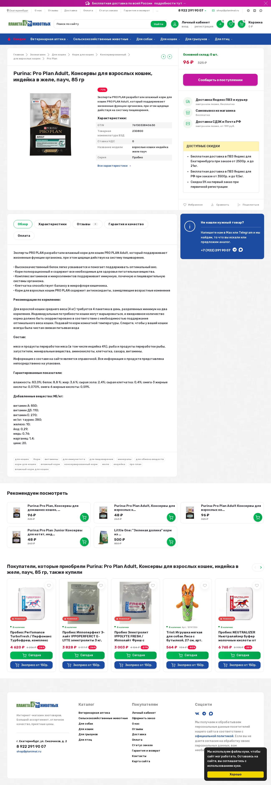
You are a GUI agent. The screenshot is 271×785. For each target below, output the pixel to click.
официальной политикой (214, 736)
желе (105, 464)
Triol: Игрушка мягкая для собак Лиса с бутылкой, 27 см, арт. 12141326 (184, 638)
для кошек (22, 459)
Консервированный (113, 54)
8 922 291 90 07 (190, 10)
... (157, 10)
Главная (18, 54)
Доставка (70, 10)
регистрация (204, 26)
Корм (36, 459)
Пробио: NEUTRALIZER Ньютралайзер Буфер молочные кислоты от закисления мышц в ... (237, 638)
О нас (38, 10)
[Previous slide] (255, 567)
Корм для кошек (83, 54)
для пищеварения (101, 459)
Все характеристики (113, 165)
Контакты (139, 756)
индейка (119, 464)
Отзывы (53, 10)
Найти (158, 24)
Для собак (144, 39)
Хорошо (236, 774)
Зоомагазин (38, 54)
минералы (124, 459)
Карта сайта (141, 761)
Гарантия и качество (126, 224)
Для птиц (222, 39)
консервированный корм (81, 464)
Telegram (246, 232)
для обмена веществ (150, 459)
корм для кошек (25, 464)
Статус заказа (108, 10)
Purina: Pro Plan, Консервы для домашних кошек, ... (53, 508)
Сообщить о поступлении (220, 80)
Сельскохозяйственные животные (100, 39)
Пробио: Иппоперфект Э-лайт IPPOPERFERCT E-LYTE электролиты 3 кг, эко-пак (83, 638)
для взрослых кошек (27, 58)
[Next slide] (261, 567)
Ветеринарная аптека (48, 39)
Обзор (23, 224)
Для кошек (168, 39)
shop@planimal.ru (228, 10)
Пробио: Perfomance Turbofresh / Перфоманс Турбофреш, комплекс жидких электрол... (31, 638)
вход (185, 26)
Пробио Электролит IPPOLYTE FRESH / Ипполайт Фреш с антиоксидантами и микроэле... (131, 640)
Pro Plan (52, 58)
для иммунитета (74, 459)
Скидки (19, 39)
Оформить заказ (143, 718)
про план (135, 464)
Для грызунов (196, 39)
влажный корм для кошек (32, 469)
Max (229, 232)
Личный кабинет (144, 712)
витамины (51, 459)
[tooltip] (163, 56)
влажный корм (50, 464)
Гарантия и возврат (137, 10)
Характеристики (52, 224)
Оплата (88, 10)
